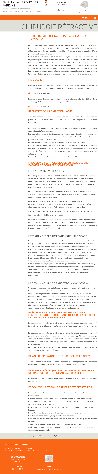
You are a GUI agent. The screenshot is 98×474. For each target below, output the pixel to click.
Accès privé (71, 436)
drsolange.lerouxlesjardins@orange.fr (84, 12)
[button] (95, 17)
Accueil (25, 436)
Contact (63, 436)
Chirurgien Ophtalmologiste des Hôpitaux (16, 9)
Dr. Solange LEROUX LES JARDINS (20, 4)
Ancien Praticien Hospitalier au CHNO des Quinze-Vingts (22, 11)
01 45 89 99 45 (61, 12)
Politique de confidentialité (37, 436)
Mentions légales (53, 436)
